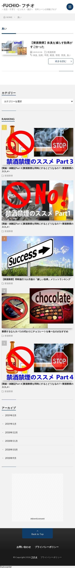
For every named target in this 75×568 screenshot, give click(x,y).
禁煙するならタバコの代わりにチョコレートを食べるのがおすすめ (35, 331)
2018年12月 (11, 432)
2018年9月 (10, 458)
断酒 (52, 55)
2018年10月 (11, 449)
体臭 (35, 55)
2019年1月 (10, 423)
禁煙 (58, 55)
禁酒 (63, 55)
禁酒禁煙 (51, 52)
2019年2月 (10, 415)
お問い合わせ (24, 546)
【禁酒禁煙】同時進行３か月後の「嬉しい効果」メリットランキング (36, 279)
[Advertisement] (37, 495)
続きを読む (60, 61)
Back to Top (38, 534)
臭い (69, 55)
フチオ (34, 557)
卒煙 (46, 55)
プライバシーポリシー (47, 546)
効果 (41, 55)
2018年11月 (11, 441)
